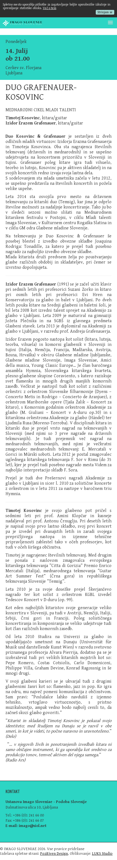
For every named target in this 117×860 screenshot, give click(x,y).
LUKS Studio (102, 853)
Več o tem (49, 8)
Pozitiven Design (54, 853)
